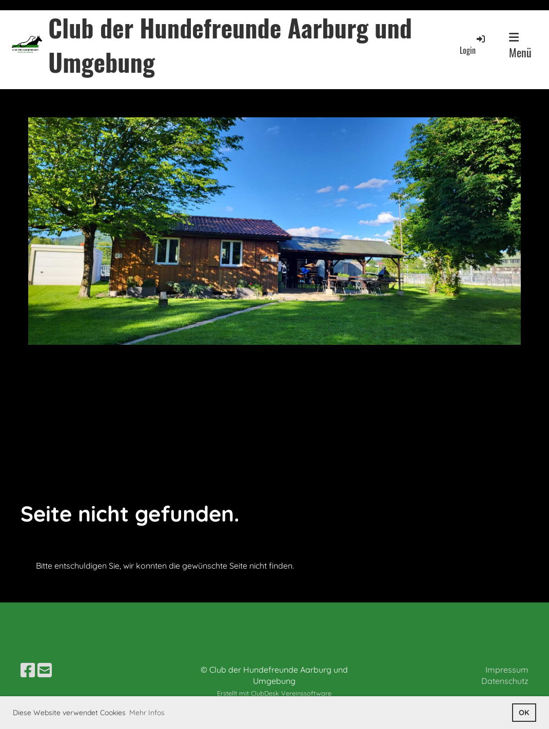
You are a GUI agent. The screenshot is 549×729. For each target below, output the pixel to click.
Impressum (506, 669)
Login (473, 44)
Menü (520, 46)
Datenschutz (504, 681)
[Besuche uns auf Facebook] (28, 670)
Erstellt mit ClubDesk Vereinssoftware (274, 693)
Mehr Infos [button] (147, 712)
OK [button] (524, 712)
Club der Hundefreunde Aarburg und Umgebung (230, 44)
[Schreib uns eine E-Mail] (44, 670)
